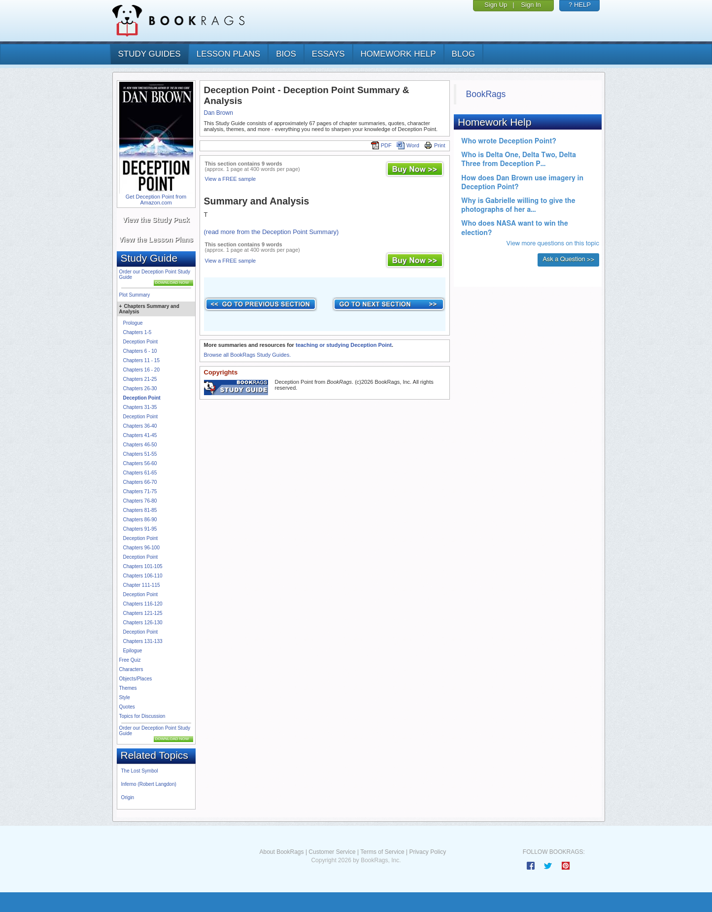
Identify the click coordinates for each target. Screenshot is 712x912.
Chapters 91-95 (140, 529)
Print (434, 145)
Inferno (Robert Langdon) (148, 784)
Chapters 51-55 (140, 454)
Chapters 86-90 (140, 519)
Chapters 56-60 (140, 463)
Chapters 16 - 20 (141, 369)
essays (328, 54)
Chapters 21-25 (140, 379)
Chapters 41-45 (140, 435)
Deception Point (140, 341)
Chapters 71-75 (140, 491)
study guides (149, 54)
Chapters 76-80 (140, 501)
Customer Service (331, 851)
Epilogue (132, 650)
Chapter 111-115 (141, 585)
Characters (131, 669)
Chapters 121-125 (143, 613)
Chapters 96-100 (141, 547)
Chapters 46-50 (140, 444)
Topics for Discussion (142, 716)
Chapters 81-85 (140, 510)
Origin (128, 797)
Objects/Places (135, 678)
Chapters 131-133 (143, 641)
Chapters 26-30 (140, 388)
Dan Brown (218, 112)
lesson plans (228, 54)
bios (286, 54)
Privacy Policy (427, 851)
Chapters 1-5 (137, 332)
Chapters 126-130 (143, 622)
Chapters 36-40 (140, 426)
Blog (463, 54)
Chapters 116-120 (143, 604)
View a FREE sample (230, 179)
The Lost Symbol (139, 771)
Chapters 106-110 (143, 575)
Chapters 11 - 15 (141, 360)
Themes (128, 688)
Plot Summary (134, 295)
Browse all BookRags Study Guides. (247, 355)
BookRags (486, 94)
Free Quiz (130, 660)
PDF (381, 145)
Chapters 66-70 (140, 482)
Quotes (127, 706)
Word (408, 145)
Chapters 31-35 (140, 407)
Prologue (133, 323)
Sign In (531, 4)
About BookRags (281, 851)
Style (124, 697)
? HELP (580, 4)
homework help (398, 54)
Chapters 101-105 (143, 566)
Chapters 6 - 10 (140, 351)
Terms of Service (382, 851)
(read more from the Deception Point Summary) (271, 232)
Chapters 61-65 (140, 472)
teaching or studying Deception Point (344, 345)
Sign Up (495, 4)
